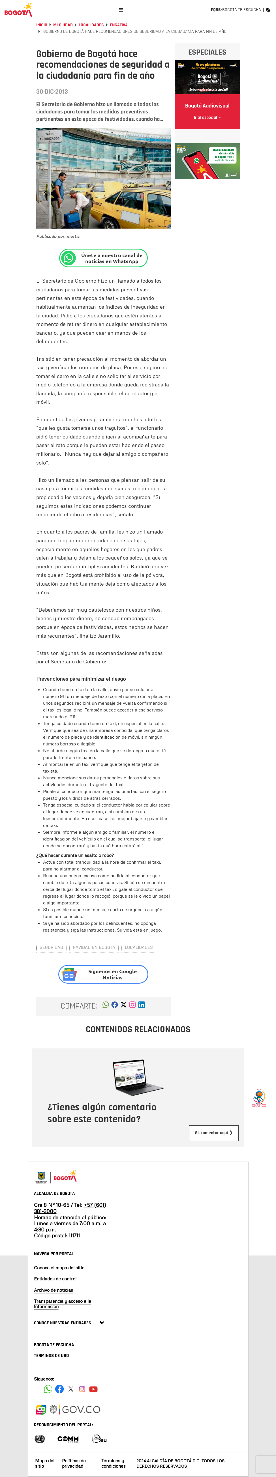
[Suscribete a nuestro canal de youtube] (93, 1389)
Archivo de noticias (53, 1290)
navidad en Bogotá (94, 947)
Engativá (119, 25)
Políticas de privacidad (74, 1463)
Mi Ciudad (63, 25)
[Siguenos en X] (71, 1389)
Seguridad (51, 947)
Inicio (41, 25)
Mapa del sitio (44, 1463)
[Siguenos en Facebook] (48, 1389)
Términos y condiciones (113, 1463)
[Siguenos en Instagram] (82, 1389)
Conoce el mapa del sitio (59, 1267)
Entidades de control (55, 1279)
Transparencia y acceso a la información (62, 1303)
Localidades (91, 25)
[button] (105, 1006)
